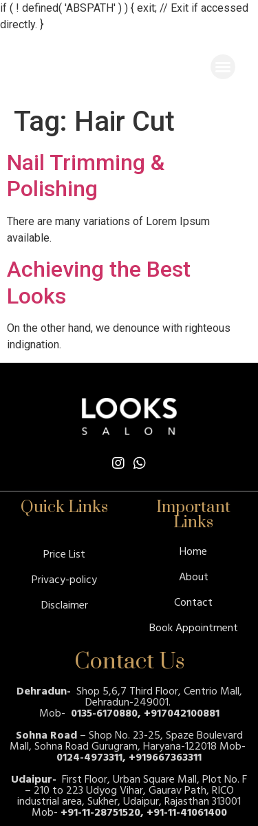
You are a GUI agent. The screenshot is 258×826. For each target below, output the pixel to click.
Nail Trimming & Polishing (85, 175)
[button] (223, 66)
